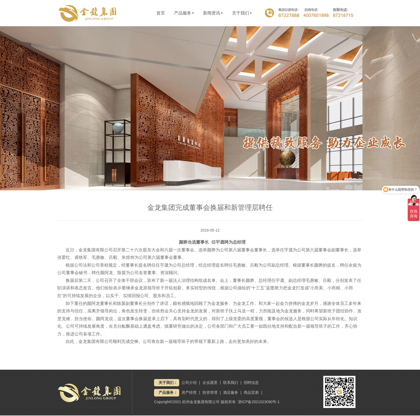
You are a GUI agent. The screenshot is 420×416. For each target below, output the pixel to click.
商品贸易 (251, 392)
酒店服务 (230, 392)
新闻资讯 (213, 13)
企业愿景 (210, 382)
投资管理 (210, 392)
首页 (160, 13)
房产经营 (189, 392)
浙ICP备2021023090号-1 (259, 402)
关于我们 (242, 13)
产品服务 (184, 13)
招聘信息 (251, 382)
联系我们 (230, 382)
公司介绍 (189, 382)
